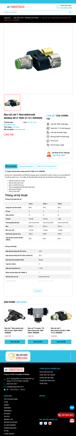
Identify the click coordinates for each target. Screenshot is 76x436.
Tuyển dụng (43, 383)
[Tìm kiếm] (70, 12)
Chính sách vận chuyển (47, 375)
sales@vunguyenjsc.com (15, 387)
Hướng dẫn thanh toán (47, 381)
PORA (6, 402)
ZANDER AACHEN (10, 428)
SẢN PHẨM (15, 302)
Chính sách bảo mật (46, 372)
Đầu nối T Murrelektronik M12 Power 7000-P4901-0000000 (14, 330)
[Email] (72, 420)
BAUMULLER (8, 419)
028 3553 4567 (58, 155)
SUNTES (7, 416)
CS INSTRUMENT (10, 425)
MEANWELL (8, 411)
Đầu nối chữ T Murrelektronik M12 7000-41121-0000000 (60, 330)
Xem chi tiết (14, 342)
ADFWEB (7, 414)
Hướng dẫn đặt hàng (46, 378)
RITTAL (6, 431)
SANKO (6, 405)
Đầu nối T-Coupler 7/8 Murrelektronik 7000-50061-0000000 (36, 330)
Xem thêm (38, 291)
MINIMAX (7, 408)
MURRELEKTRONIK (10, 422)
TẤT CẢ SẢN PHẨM (10, 399)
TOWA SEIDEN (9, 434)
